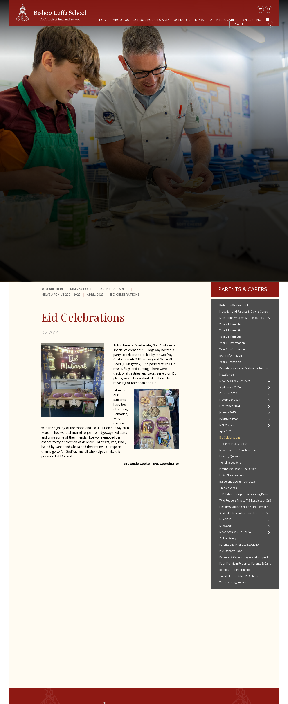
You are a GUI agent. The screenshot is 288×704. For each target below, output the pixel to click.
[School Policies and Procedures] (162, 13)
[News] (199, 13)
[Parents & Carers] (223, 13)
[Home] (51, 12)
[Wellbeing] (252, 13)
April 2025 (95, 294)
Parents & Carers (113, 289)
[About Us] (121, 13)
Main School (81, 289)
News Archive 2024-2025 (61, 294)
